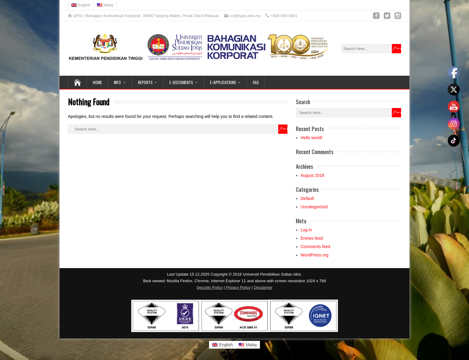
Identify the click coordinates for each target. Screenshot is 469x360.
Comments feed (315, 246)
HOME (97, 82)
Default (307, 198)
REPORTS (145, 82)
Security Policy (210, 287)
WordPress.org (314, 255)
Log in (306, 229)
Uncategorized (314, 206)
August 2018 (312, 175)
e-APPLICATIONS (223, 82)
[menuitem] (81, 5)
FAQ (256, 82)
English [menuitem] (226, 344)
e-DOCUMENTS (181, 82)
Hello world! (311, 137)
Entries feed (312, 238)
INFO (117, 82)
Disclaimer (263, 287)
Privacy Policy (238, 287)
